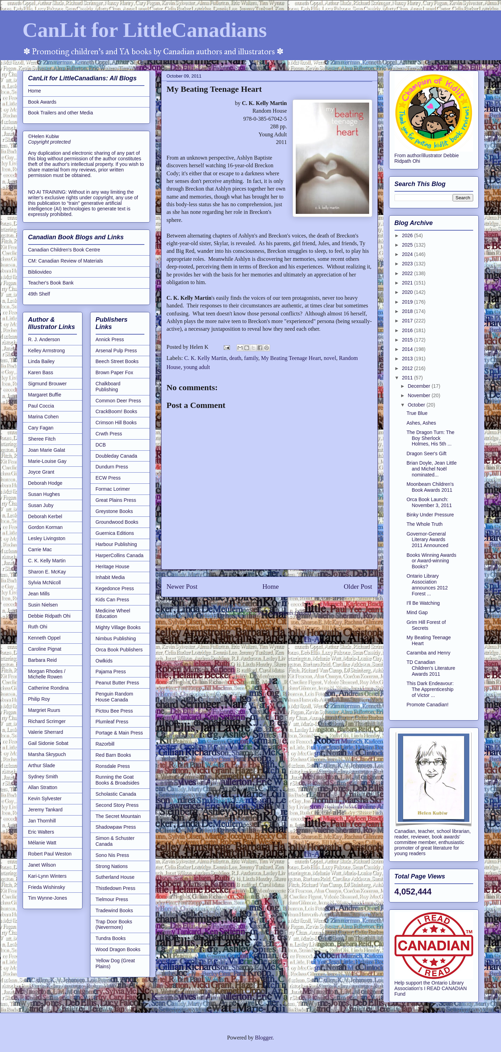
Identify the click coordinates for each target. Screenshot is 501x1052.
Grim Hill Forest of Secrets (426, 625)
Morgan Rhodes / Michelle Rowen (46, 674)
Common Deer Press (118, 400)
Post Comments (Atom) (284, 613)
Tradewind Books (114, 910)
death (235, 358)
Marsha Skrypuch (47, 754)
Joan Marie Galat (46, 450)
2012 (408, 368)
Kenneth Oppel (44, 638)
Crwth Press (109, 433)
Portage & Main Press (119, 733)
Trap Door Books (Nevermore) (114, 924)
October (417, 405)
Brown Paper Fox (114, 372)
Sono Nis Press (112, 855)
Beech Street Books (117, 361)
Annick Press (110, 339)
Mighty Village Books (118, 627)
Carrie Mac (40, 549)
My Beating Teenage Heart (291, 358)
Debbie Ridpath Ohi (49, 616)
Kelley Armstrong (46, 350)
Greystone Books (114, 511)
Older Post (358, 586)
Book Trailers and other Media (60, 112)
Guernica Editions (115, 533)
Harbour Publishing (116, 544)
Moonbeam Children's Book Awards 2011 (430, 487)
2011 (408, 377)
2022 (408, 273)
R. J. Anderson (44, 339)
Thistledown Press (115, 888)
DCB (101, 445)
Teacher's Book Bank (51, 283)
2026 (408, 235)
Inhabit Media (110, 577)
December (419, 386)
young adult (196, 367)
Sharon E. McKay (47, 572)
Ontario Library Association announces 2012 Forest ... (427, 584)
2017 (408, 320)
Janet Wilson (42, 865)
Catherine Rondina (48, 688)
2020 (408, 292)
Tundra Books (111, 938)
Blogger (264, 1038)
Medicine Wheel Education (113, 613)
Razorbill (105, 744)
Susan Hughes (44, 494)
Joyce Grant (41, 472)
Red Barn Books (113, 755)
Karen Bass (40, 372)
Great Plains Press (116, 500)
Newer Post (182, 586)
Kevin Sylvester (45, 798)
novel (330, 358)
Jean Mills (39, 593)
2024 (408, 254)
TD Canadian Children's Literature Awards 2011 (430, 668)
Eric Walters (41, 832)
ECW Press (108, 478)
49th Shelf (39, 294)
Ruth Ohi (37, 626)
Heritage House (112, 566)
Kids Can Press (112, 599)
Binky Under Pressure (430, 514)
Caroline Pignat (45, 649)
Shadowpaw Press (116, 827)
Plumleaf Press (112, 721)
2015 (408, 340)
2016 (408, 330)
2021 (408, 283)
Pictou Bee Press (114, 711)
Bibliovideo (40, 272)
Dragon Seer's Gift (426, 453)
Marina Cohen (43, 416)
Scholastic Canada (116, 794)
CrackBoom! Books (116, 411)
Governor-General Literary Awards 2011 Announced (427, 539)
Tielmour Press (112, 899)
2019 (408, 302)
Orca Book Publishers (119, 649)
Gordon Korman (45, 527)
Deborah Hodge (45, 483)
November (419, 395)
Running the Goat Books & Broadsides (118, 780)
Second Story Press (117, 805)
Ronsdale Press (113, 766)
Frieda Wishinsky (46, 887)
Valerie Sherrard (45, 732)
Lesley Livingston (46, 538)
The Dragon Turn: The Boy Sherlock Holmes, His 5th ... (430, 438)
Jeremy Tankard (45, 809)
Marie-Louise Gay (47, 461)
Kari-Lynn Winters (47, 876)
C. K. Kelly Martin (205, 358)
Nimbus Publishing (116, 638)
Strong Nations (112, 866)
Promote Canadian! (427, 704)
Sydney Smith (43, 776)
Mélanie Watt (42, 842)
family (251, 358)
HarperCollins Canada (120, 555)
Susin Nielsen (43, 605)
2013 (408, 358)
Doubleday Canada (116, 456)
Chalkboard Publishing (108, 386)
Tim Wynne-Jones (47, 898)
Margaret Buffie (44, 394)
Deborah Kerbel (45, 516)
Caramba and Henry (428, 653)
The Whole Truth (424, 524)
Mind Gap (417, 612)
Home (270, 586)
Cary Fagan (41, 428)
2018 (408, 311)
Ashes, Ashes (421, 423)
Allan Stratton (42, 787)
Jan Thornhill (42, 821)
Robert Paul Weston (50, 854)
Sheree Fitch (42, 439)
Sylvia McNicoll (44, 582)
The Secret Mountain (118, 816)
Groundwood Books (117, 522)
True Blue (416, 413)
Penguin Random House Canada (114, 696)
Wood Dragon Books (118, 949)
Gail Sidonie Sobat (48, 743)
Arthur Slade (41, 765)
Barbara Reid (42, 660)
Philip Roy (39, 699)
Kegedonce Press (115, 588)
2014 (408, 349)
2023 (408, 263)
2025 (408, 245)
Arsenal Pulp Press (116, 350)
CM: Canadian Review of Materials (65, 261)
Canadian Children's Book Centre (64, 249)
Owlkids (104, 661)
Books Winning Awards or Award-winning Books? (431, 561)
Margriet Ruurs (44, 710)
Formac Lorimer (113, 489)
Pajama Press (111, 671)
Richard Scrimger (47, 721)
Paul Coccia (41, 406)
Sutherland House (115, 877)
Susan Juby (41, 505)
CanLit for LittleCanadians (145, 29)
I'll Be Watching (423, 603)
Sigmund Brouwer (47, 383)
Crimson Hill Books (116, 422)
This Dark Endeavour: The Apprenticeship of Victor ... (429, 689)
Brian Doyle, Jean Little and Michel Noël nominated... (431, 468)
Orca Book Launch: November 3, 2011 (429, 502)
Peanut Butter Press (117, 682)
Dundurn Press (112, 466)
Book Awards (42, 102)
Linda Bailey (41, 361)
